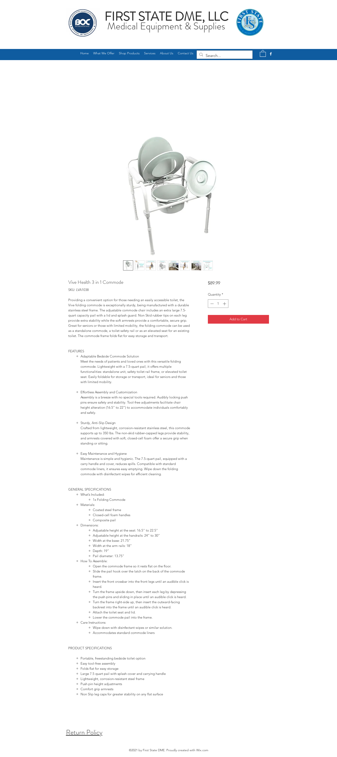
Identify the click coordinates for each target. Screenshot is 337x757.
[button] (263, 53)
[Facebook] (271, 54)
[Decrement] (212, 304)
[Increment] (225, 304)
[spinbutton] (218, 304)
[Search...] (224, 56)
